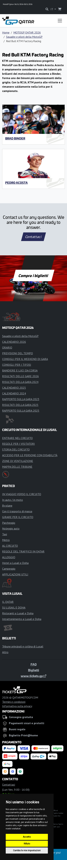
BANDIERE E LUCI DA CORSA (20, 370)
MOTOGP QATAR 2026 (27, 32)
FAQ (34, 664)
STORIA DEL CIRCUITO (16, 449)
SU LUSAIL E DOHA (13, 607)
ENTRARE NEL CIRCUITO (17, 438)
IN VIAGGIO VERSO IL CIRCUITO (21, 494)
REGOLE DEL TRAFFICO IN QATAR (23, 551)
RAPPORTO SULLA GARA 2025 (20, 410)
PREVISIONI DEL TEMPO (17, 353)
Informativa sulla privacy (17, 706)
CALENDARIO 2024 (14, 393)
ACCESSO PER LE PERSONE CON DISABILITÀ (29, 455)
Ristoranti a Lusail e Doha (17, 613)
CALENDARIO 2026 (14, 342)
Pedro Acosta (16, 182)
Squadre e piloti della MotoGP (24, 37)
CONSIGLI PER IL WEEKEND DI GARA (25, 359)
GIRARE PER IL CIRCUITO (17, 517)
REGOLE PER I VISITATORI (18, 444)
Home (5, 32)
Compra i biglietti (33, 275)
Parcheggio (8, 523)
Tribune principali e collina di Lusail (22, 646)
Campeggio (8, 568)
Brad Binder (15, 138)
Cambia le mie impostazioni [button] (27, 850)
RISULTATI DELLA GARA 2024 (20, 382)
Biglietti (33, 670)
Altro (5, 652)
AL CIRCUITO (10, 545)
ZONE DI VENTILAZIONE (17, 461)
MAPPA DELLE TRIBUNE (17, 466)
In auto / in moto (12, 500)
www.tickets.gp (33, 676)
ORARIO (7, 347)
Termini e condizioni (13, 702)
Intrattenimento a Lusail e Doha (21, 619)
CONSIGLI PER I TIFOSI (16, 364)
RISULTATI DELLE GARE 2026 (20, 376)
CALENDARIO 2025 (14, 387)
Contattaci (33, 236)
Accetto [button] (27, 837)
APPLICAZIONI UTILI (15, 574)
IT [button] (52, 9)
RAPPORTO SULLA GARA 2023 (20, 399)
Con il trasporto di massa (17, 511)
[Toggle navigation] (60, 20)
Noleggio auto (10, 528)
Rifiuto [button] (27, 843)
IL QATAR (8, 602)
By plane (7, 505)
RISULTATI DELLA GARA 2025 (20, 405)
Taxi (4, 534)
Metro (6, 540)
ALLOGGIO (8, 557)
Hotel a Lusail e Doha (15, 563)
